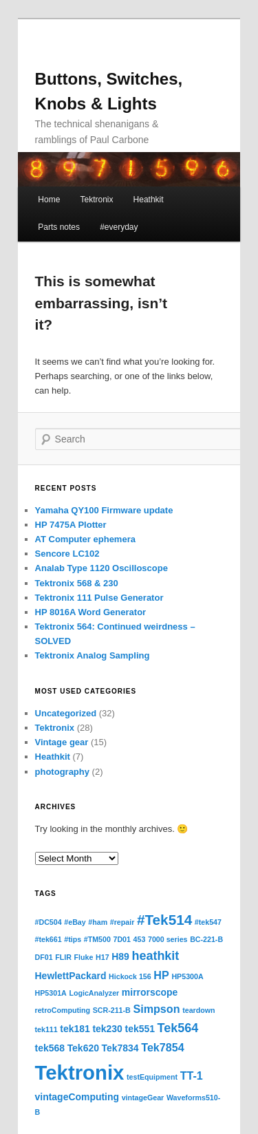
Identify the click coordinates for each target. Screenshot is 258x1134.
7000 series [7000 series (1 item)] (167, 939)
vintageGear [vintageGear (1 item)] (143, 1097)
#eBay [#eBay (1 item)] (74, 922)
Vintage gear (62, 742)
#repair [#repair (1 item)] (122, 922)
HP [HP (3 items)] (161, 975)
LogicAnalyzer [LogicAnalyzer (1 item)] (94, 993)
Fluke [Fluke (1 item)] (84, 957)
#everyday (119, 227)
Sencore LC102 (67, 553)
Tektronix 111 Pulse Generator (99, 597)
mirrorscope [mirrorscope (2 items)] (150, 992)
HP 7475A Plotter (71, 525)
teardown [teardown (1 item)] (198, 1010)
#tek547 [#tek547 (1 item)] (208, 922)
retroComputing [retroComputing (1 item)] (63, 1010)
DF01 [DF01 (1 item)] (44, 957)
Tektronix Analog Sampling (92, 655)
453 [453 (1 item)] (139, 939)
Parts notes (59, 227)
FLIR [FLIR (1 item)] (63, 957)
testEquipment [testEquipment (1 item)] (152, 1077)
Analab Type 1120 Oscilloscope (101, 568)
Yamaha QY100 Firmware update (104, 510)
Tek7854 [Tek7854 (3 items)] (162, 1047)
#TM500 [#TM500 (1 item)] (97, 939)
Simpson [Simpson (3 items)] (156, 1009)
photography (62, 772)
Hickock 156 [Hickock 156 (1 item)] (130, 976)
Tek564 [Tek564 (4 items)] (178, 1028)
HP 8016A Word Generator (91, 612)
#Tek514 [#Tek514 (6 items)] (164, 920)
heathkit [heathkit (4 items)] (155, 956)
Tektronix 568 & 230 (76, 583)
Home (49, 199)
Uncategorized (66, 713)
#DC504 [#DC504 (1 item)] (48, 922)
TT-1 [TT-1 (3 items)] (191, 1075)
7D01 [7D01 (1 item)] (122, 939)
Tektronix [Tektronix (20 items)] (80, 1072)
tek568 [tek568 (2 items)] (50, 1047)
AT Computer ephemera (85, 539)
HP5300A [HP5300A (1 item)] (187, 976)
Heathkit (148, 199)
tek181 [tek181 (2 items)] (74, 1028)
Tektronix (96, 199)
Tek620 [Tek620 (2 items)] (83, 1047)
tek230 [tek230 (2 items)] (107, 1028)
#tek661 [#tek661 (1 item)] (48, 939)
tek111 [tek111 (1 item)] (46, 1029)
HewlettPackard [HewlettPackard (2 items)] (71, 975)
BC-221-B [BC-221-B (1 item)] (206, 939)
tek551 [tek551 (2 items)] (140, 1028)
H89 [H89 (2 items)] (120, 956)
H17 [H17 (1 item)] (102, 957)
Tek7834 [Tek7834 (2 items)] (120, 1047)
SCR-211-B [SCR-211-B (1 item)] (112, 1010)
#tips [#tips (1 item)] (72, 939)
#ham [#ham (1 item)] (97, 922)
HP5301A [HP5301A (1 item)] (51, 993)
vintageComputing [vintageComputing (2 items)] (77, 1096)
